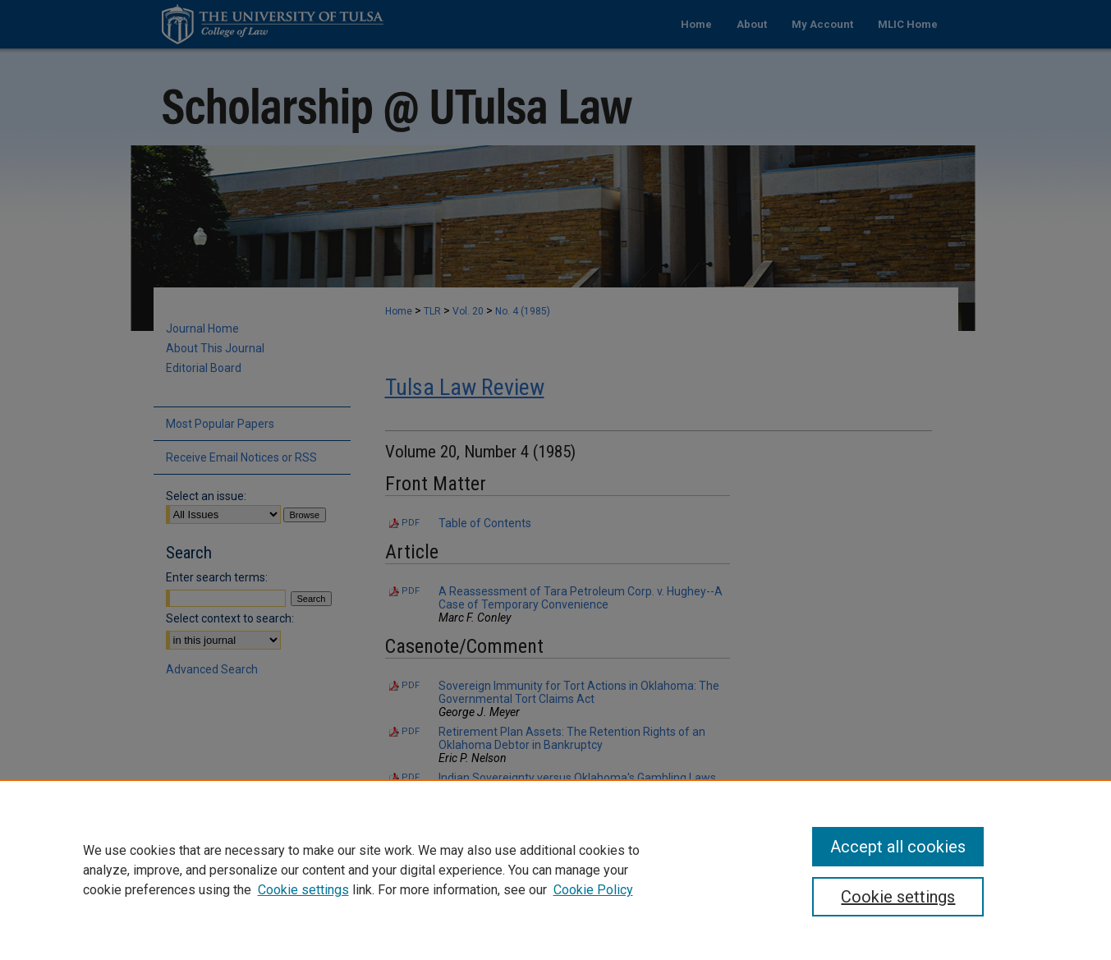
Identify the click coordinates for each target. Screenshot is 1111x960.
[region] (555, 869)
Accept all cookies (898, 847)
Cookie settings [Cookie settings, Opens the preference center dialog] (898, 897)
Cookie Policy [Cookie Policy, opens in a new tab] (593, 890)
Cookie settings (303, 890)
